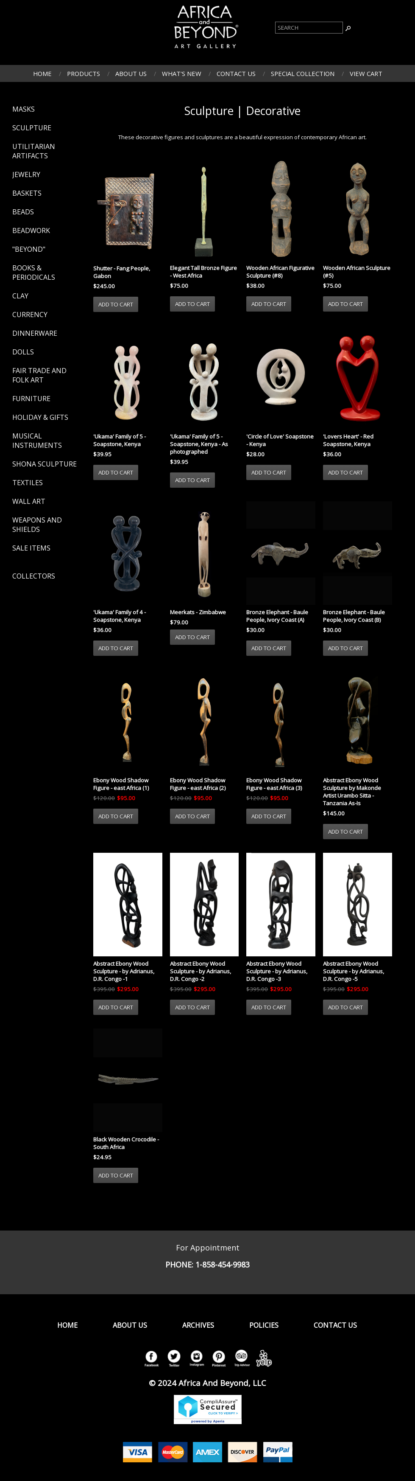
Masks (23, 109)
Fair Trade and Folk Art (39, 375)
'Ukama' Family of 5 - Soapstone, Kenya (119, 440)
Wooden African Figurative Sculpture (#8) (280, 271)
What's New (181, 73)
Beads (23, 211)
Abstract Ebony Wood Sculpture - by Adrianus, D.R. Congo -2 (200, 971)
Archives (198, 1325)
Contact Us (236, 73)
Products (83, 73)
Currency (29, 314)
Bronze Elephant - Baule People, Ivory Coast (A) (277, 616)
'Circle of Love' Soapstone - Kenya (280, 440)
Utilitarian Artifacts (33, 151)
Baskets (27, 193)
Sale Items (31, 548)
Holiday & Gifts (40, 417)
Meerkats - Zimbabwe (198, 612)
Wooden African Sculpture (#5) (356, 271)
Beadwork (31, 230)
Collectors (33, 576)
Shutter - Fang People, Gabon (121, 272)
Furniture (31, 398)
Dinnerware (34, 333)
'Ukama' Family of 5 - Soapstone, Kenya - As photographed (199, 444)
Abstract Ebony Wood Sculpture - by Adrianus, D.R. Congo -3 (276, 971)
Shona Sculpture (44, 464)
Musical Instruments (37, 440)
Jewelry (26, 174)
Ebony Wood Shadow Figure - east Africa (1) (121, 784)
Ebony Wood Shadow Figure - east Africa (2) (198, 784)
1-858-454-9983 (222, 1264)
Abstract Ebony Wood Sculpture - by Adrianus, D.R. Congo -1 (123, 971)
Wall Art (28, 501)
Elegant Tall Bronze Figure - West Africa (203, 271)
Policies (264, 1325)
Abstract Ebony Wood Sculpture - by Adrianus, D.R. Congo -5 (353, 971)
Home (42, 73)
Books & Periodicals (33, 272)
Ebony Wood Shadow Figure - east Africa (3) (274, 784)
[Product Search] (309, 28)
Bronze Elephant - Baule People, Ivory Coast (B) (354, 616)
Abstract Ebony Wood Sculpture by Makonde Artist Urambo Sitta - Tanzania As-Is (352, 791)
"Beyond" (28, 249)
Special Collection (302, 73)
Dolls (23, 352)
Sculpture (31, 127)
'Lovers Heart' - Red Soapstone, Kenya (348, 440)
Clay (20, 296)
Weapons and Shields (37, 524)
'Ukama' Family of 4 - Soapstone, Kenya (119, 616)
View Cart (366, 73)
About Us (131, 73)
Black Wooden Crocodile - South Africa (126, 1143)
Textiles (27, 482)
